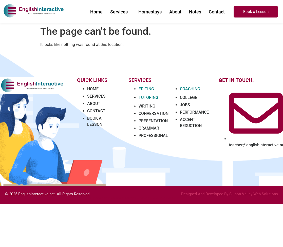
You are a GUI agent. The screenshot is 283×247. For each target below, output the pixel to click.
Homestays (150, 11)
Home (96, 11)
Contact (217, 11)
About (175, 11)
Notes (195, 11)
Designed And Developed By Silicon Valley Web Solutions (229, 194)
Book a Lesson (256, 11)
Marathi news (135, 198)
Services (119, 11)
